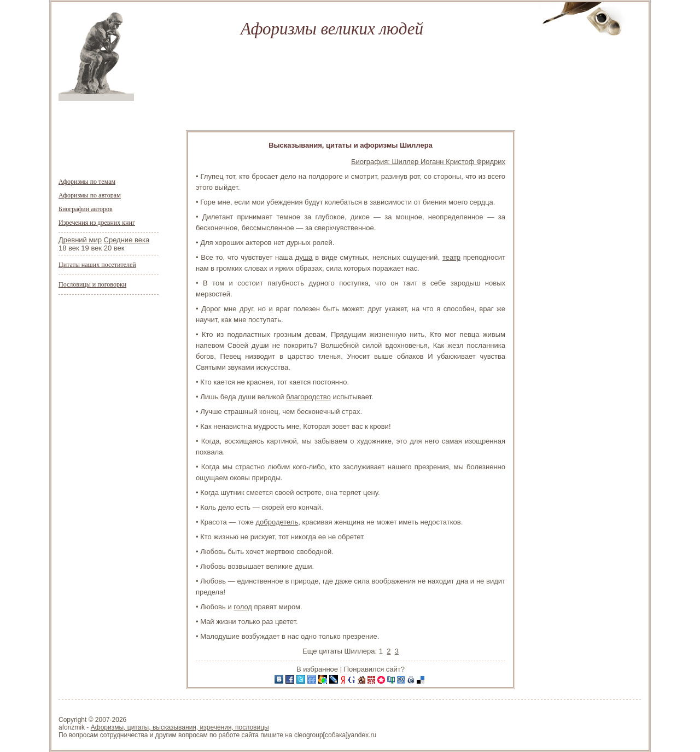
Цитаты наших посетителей (97, 265)
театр (451, 257)
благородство (308, 397)
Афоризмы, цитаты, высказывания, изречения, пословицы (180, 727)
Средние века (127, 240)
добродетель (276, 522)
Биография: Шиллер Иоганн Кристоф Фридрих (428, 162)
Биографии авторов (86, 209)
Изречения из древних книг (97, 222)
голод (243, 607)
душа (304, 257)
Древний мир (80, 240)
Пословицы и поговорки (92, 284)
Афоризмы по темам (87, 181)
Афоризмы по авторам (90, 195)
